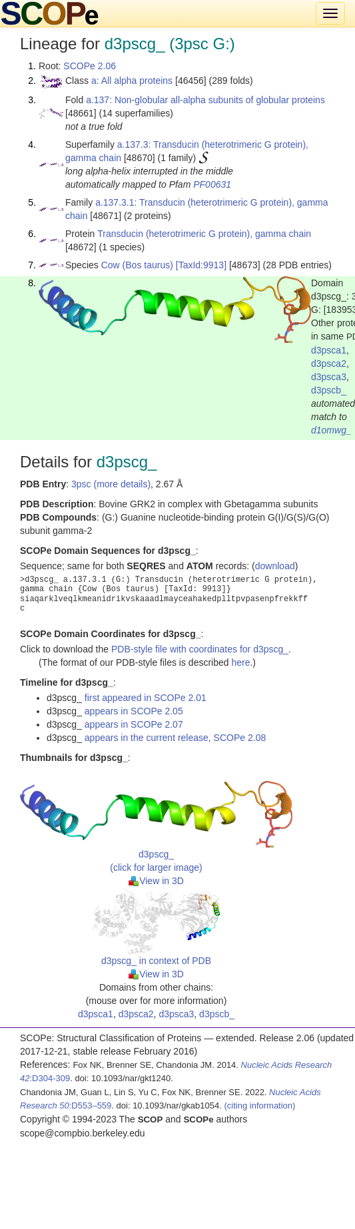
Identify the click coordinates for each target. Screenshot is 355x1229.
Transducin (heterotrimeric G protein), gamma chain (204, 233)
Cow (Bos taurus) (137, 265)
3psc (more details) (111, 484)
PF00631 (212, 184)
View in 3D (156, 880)
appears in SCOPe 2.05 (134, 711)
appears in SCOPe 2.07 (134, 724)
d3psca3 (328, 376)
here (240, 662)
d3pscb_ (328, 390)
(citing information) (259, 1105)
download (275, 566)
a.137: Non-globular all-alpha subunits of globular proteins (205, 100)
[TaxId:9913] (201, 265)
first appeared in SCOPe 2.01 (145, 697)
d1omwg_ (331, 430)
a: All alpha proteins (132, 80)
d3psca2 (328, 363)
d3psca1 (328, 350)
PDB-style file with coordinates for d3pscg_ (199, 649)
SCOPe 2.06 (89, 66)
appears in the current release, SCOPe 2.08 (175, 737)
